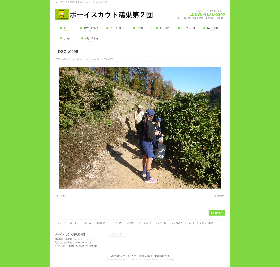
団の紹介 (101, 223)
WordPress (123, 259)
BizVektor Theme (140, 259)
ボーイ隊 (143, 223)
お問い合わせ (206, 223)
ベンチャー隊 (159, 223)
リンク (191, 223)
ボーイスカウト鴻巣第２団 (136, 256)
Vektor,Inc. (157, 259)
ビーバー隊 (116, 223)
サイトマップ (115, 234)
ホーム (87, 223)
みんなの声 (177, 223)
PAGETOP (216, 213)
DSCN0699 (219, 195)
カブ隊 (130, 223)
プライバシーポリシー (68, 223)
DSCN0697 (61, 195)
